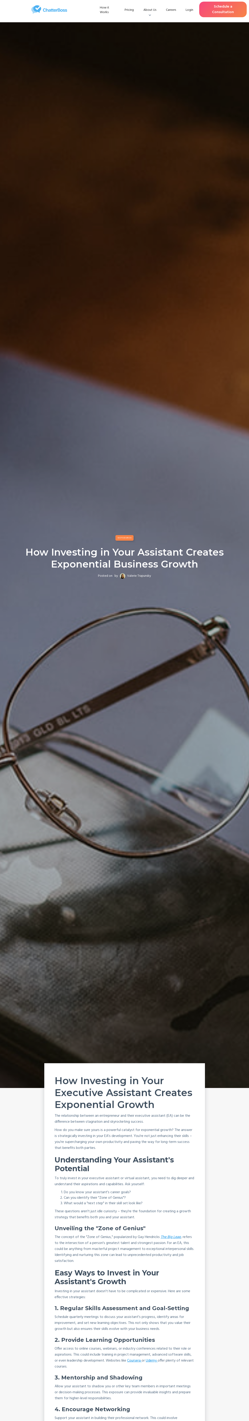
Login (189, 10)
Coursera (134, 1361)
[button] (150, 10)
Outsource (125, 538)
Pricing (129, 10)
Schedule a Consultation (223, 9)
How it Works (104, 10)
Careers (171, 10)
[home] (49, 9)
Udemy (151, 1361)
